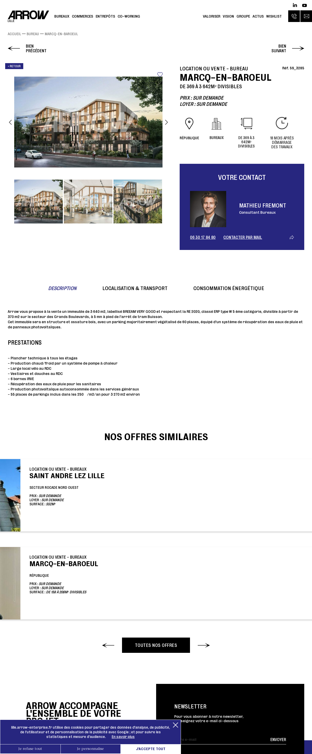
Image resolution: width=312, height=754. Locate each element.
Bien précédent (36, 48)
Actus (258, 16)
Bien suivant (278, 48)
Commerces (82, 16)
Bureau (33, 34)
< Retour (14, 66)
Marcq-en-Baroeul (61, 34)
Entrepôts (105, 16)
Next (166, 122)
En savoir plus (123, 737)
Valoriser (211, 16)
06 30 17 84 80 (203, 237)
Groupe (243, 16)
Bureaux (61, 16)
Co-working (129, 16)
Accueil (14, 34)
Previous (10, 122)
